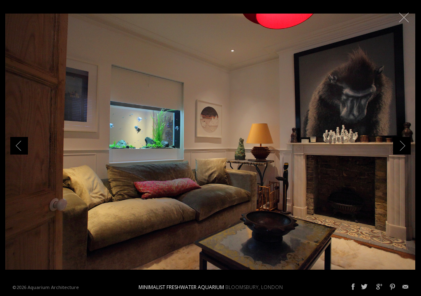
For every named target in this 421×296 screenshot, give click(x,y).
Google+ (379, 287)
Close (404, 17)
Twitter (364, 287)
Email (405, 287)
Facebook (353, 287)
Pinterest (392, 287)
